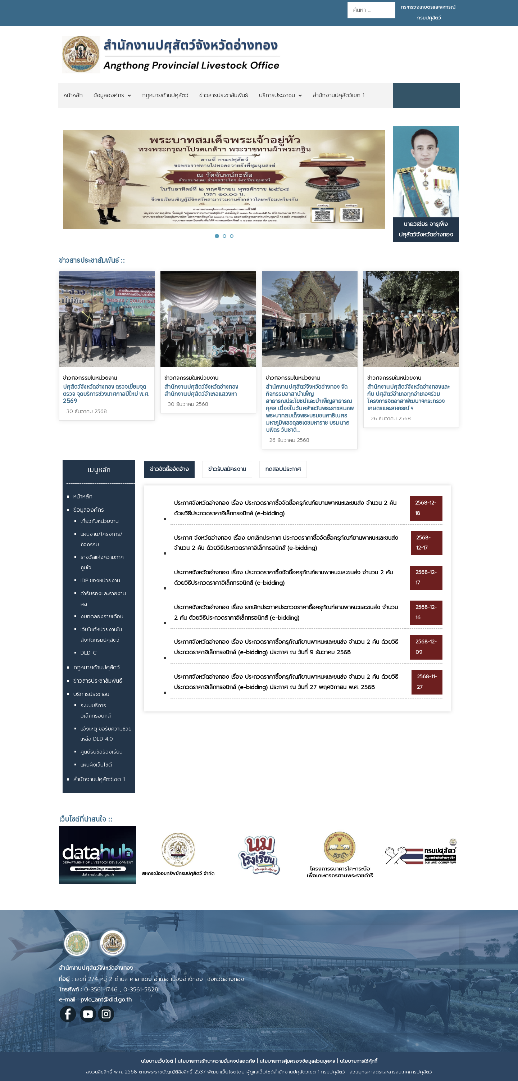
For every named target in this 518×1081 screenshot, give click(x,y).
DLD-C (88, 653)
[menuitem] (73, 95)
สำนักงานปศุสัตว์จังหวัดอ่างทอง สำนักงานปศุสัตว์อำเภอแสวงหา (201, 390)
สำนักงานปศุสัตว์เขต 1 (99, 779)
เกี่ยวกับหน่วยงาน (100, 521)
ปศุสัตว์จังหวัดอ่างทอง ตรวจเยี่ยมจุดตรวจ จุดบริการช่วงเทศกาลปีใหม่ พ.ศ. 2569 (106, 393)
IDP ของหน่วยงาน (100, 580)
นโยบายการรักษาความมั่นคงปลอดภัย (216, 1061)
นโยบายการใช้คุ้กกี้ (358, 1061)
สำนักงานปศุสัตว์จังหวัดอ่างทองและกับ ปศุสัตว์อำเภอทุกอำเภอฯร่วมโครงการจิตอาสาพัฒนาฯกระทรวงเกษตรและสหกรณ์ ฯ (408, 397)
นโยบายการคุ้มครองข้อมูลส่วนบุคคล (297, 1061)
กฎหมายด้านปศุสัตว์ (96, 667)
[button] (217, 236)
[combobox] (371, 10)
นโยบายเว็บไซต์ (157, 1061)
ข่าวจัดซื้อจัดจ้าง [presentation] (169, 469)
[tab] (169, 469)
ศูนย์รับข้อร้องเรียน (102, 752)
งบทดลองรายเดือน (102, 616)
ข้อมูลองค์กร (88, 510)
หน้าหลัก (82, 496)
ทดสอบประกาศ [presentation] (283, 469)
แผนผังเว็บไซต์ (96, 765)
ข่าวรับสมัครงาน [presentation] (227, 469)
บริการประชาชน (91, 694)
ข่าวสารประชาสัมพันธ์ (97, 681)
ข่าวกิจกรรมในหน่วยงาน (90, 378)
